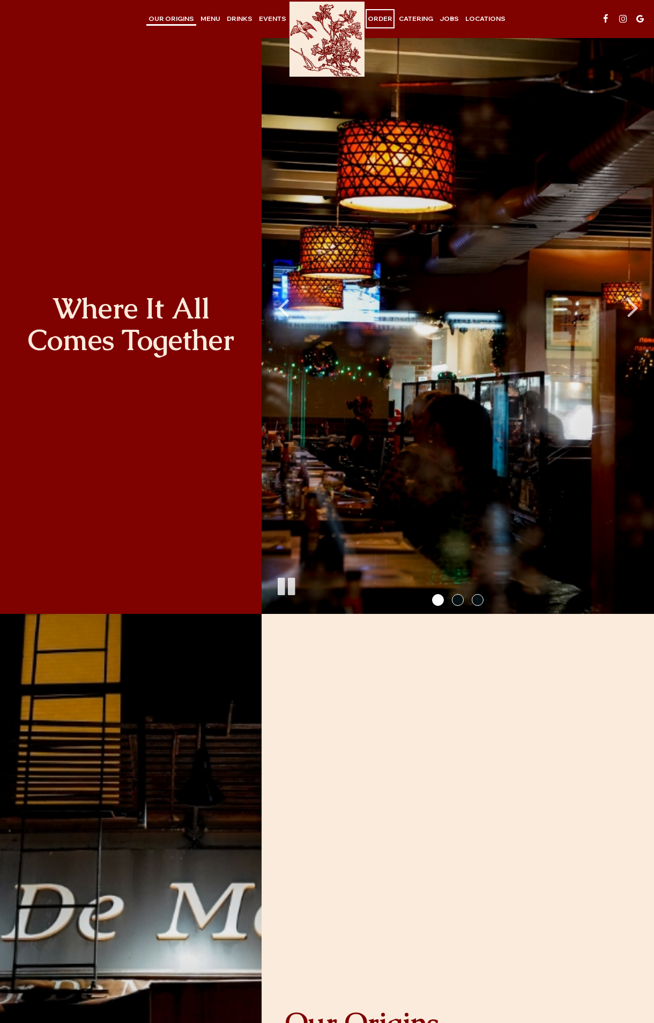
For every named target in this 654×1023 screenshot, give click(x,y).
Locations (485, 18)
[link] (327, 39)
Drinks (239, 18)
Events (272, 18)
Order (380, 18)
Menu (210, 18)
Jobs (449, 18)
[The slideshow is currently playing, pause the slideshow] (286, 584)
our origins (171, 18)
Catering (416, 18)
